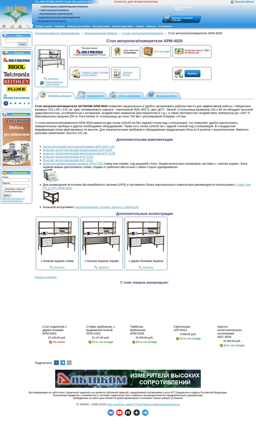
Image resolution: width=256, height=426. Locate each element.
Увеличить (53, 78)
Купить (192, 73)
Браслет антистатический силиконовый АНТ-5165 (77, 150)
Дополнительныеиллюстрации (54, 83)
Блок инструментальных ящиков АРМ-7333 (73, 163)
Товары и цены (43, 26)
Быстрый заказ (101, 26)
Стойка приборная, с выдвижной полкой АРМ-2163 (100, 330)
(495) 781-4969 (47, 2)
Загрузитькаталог (127, 73)
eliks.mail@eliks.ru (81, 2)
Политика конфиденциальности (157, 404)
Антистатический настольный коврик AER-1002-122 (79, 146)
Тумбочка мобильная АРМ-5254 (137, 330)
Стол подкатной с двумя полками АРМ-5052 (54, 330)
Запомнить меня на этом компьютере (15, 190)
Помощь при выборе (78, 26)
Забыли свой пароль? (13, 198)
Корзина (176, 18)
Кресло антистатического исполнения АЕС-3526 (230, 331)
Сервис (140, 26)
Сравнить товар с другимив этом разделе (94, 73)
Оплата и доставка (122, 26)
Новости (151, 26)
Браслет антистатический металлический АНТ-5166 (79, 153)
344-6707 (59, 2)
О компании (165, 26)
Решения (59, 26)
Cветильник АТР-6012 (182, 328)
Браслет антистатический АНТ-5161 (68, 160)
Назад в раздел (46, 277)
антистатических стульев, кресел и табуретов (106, 207)
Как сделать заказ (120, 404)
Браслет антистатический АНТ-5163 (68, 156)
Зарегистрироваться (12, 201)
